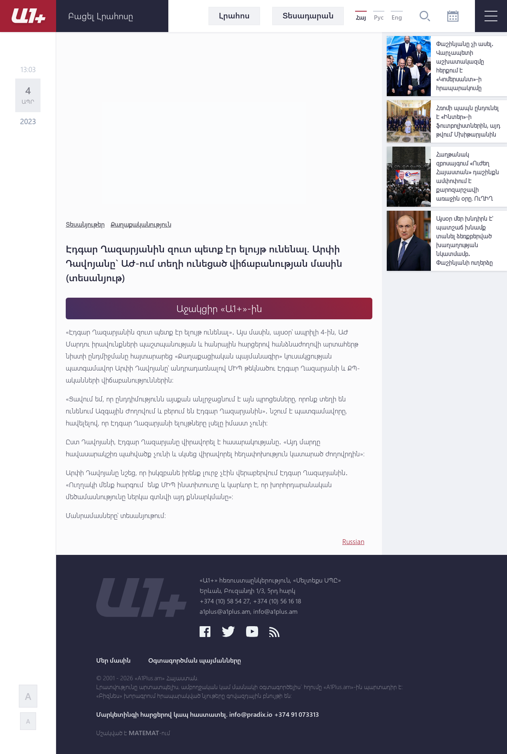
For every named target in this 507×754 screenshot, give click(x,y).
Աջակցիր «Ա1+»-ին (219, 308)
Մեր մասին (113, 660)
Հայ (361, 17)
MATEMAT (144, 733)
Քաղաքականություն (141, 224)
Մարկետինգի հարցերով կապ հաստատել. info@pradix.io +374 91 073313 (207, 714)
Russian (353, 541)
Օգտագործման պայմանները (194, 660)
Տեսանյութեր (85, 224)
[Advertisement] (447, 395)
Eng (397, 17)
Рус (379, 17)
